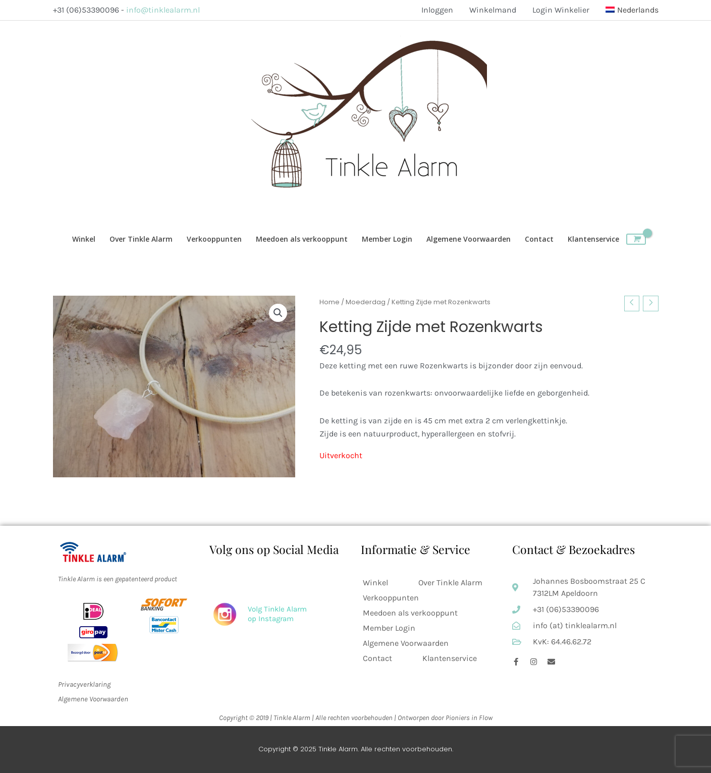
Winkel (375, 582)
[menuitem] (628, 10)
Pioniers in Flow (469, 717)
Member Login (389, 628)
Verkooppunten (391, 597)
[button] (278, 313)
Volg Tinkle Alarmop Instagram (277, 614)
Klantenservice (449, 658)
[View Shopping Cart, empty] (635, 239)
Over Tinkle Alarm (450, 582)
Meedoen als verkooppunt (410, 613)
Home (329, 302)
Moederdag (366, 302)
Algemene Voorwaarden (406, 643)
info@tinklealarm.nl (163, 10)
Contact (377, 658)
